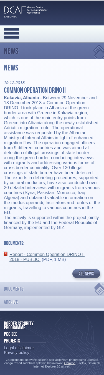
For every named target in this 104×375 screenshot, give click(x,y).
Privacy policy (16, 352)
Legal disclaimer (19, 347)
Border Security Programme (19, 325)
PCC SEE (10, 334)
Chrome (69, 363)
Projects (12, 341)
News (11, 50)
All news (86, 274)
